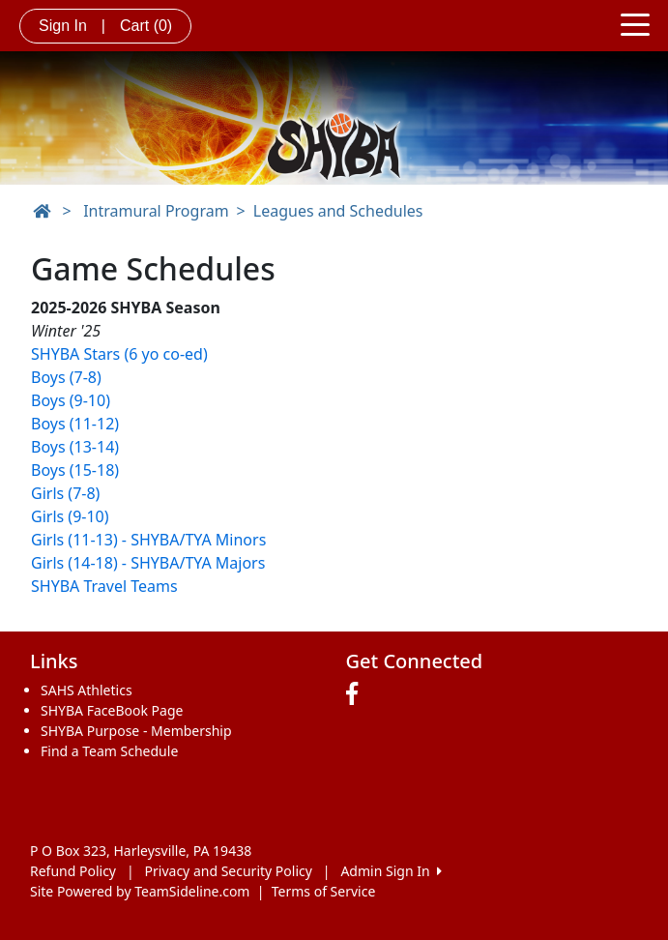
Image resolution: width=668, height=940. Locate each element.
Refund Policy (73, 871)
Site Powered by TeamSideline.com (139, 891)
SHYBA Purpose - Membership (136, 730)
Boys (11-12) (75, 423)
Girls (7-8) (65, 493)
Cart (146, 25)
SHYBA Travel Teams (104, 586)
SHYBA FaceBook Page (112, 710)
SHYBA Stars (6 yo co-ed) (119, 354)
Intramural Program (155, 210)
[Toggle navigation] (635, 23)
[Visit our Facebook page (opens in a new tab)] (356, 694)
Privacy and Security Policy (228, 871)
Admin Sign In (390, 871)
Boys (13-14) (75, 446)
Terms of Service (324, 891)
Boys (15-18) (75, 470)
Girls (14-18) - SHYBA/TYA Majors (148, 562)
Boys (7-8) (66, 377)
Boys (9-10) (70, 400)
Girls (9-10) (70, 516)
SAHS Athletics (86, 690)
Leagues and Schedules (338, 210)
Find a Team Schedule (109, 751)
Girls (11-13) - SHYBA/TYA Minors (148, 539)
